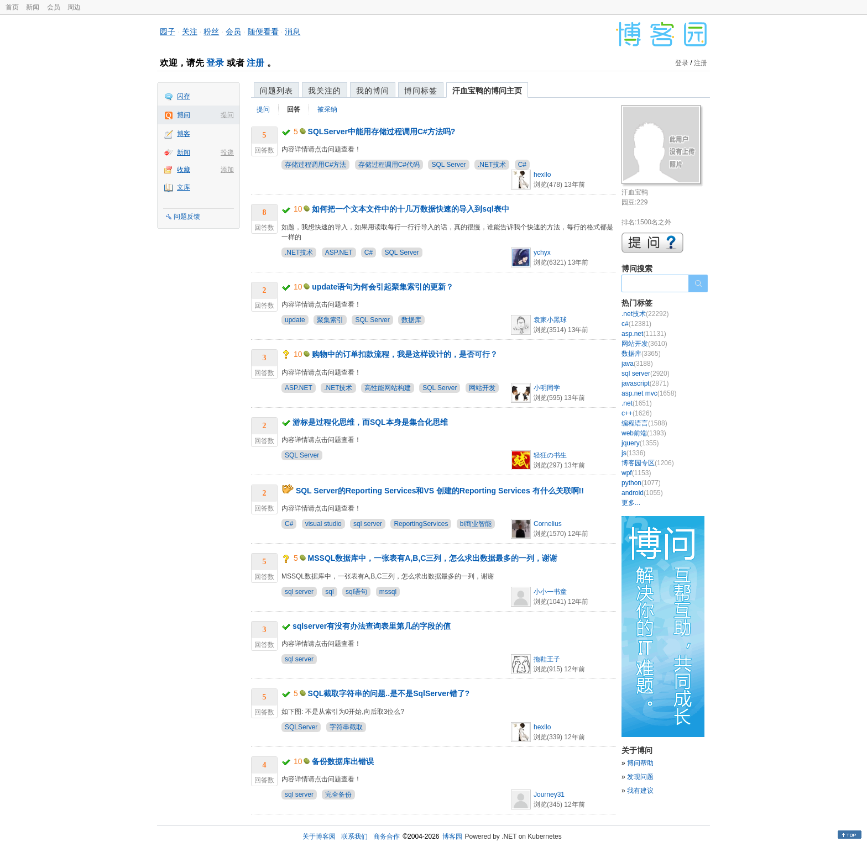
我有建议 (640, 791)
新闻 (32, 7)
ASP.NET (339, 252)
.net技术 (644, 314)
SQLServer (301, 727)
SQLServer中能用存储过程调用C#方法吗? (382, 131)
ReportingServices (421, 524)
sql (329, 592)
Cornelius (548, 524)
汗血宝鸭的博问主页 (487, 90)
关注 (189, 31)
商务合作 (386, 836)
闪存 (183, 96)
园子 (167, 31)
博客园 (452, 836)
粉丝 (211, 31)
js (633, 453)
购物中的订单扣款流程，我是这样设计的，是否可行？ (405, 354)
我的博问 (372, 90)
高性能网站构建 (387, 388)
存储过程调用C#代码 (389, 165)
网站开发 (482, 388)
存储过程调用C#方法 (315, 165)
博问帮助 (640, 763)
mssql (387, 592)
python (641, 483)
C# (522, 165)
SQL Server (448, 165)
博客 (183, 134)
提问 (227, 115)
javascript (644, 383)
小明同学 (547, 388)
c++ (636, 413)
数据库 (411, 320)
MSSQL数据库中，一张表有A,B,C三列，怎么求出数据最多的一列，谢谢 (433, 558)
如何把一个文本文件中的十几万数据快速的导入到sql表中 (410, 208)
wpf (636, 473)
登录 (215, 62)
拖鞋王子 (547, 659)
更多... (630, 503)
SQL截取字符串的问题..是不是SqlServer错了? (388, 693)
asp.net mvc (648, 393)
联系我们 (354, 836)
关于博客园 (319, 836)
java (637, 363)
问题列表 (276, 90)
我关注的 (324, 90)
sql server (367, 524)
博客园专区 (647, 463)
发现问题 (640, 777)
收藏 (183, 169)
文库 (183, 187)
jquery (640, 443)
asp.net (643, 334)
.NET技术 (492, 165)
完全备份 (338, 794)
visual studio (323, 524)
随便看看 (263, 31)
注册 (255, 62)
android (642, 493)
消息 (292, 31)
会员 (53, 7)
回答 (293, 109)
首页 (12, 7)
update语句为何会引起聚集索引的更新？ (382, 286)
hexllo (542, 174)
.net (636, 403)
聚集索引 (330, 320)
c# (636, 324)
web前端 (643, 433)
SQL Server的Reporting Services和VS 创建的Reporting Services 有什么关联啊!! (440, 490)
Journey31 (549, 794)
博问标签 (420, 90)
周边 (74, 7)
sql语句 (356, 592)
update (295, 320)
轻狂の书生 (550, 455)
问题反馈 (187, 216)
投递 (227, 152)
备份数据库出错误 (343, 761)
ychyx (542, 252)
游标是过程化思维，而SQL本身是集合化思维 (370, 422)
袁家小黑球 (550, 320)
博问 (183, 115)
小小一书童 (550, 592)
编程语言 (644, 423)
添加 (227, 169)
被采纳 (327, 109)
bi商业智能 (476, 524)
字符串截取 (346, 727)
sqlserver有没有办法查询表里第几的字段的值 (372, 626)
